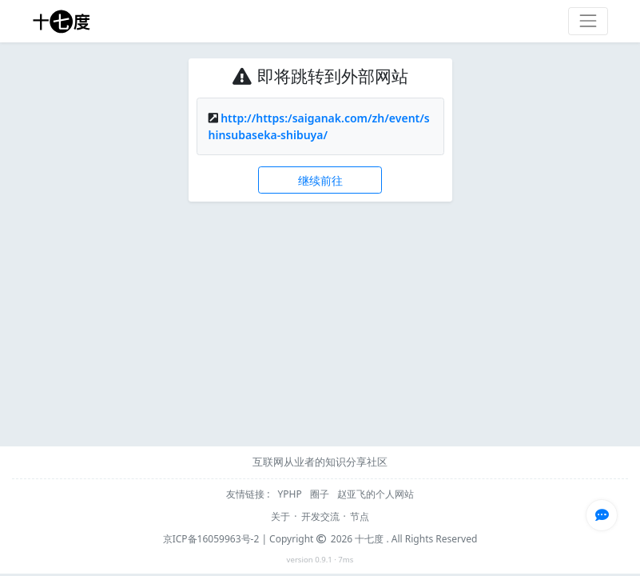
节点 (359, 516)
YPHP (291, 494)
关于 (280, 516)
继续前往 (320, 180)
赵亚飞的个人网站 (375, 494)
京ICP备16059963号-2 (211, 539)
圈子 (321, 494)
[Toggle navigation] (587, 21)
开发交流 (320, 516)
